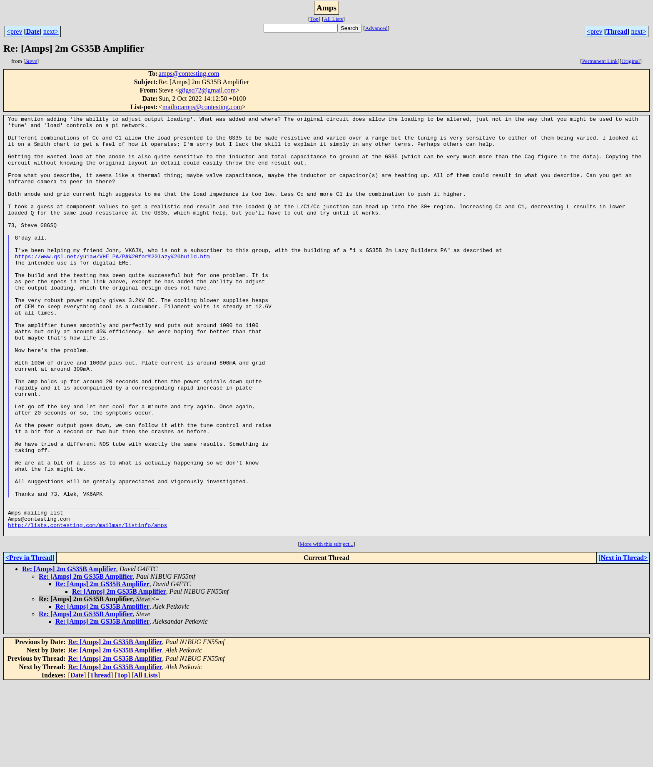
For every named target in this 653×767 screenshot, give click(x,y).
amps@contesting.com (189, 73)
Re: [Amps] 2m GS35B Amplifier (69, 652)
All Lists (333, 19)
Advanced (376, 28)
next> (51, 31)
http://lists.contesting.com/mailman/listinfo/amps (87, 607)
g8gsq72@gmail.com (207, 90)
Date (33, 31)
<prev (14, 31)
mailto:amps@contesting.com (202, 106)
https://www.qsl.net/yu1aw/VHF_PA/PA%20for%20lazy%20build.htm (112, 285)
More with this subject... (326, 628)
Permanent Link (600, 61)
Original (630, 61)
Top (314, 19)
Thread (616, 31)
